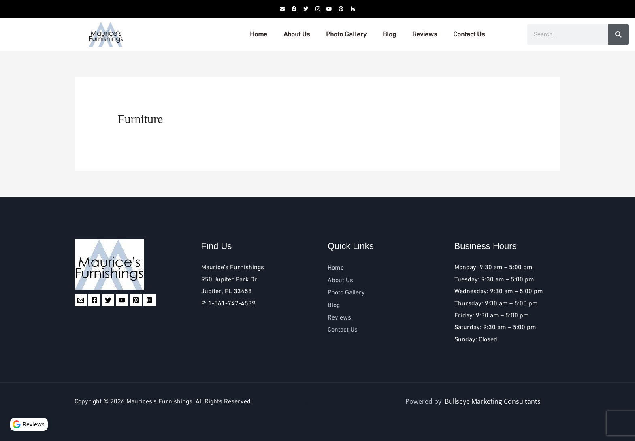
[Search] (618, 34)
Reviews (424, 34)
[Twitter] (108, 300)
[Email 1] (81, 300)
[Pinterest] (136, 300)
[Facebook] (94, 300)
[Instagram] (149, 300)
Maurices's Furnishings (159, 401)
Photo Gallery (346, 34)
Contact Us (469, 34)
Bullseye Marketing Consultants (298, 401)
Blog (389, 34)
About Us (296, 34)
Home (258, 34)
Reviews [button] (30, 423)
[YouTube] (122, 300)
